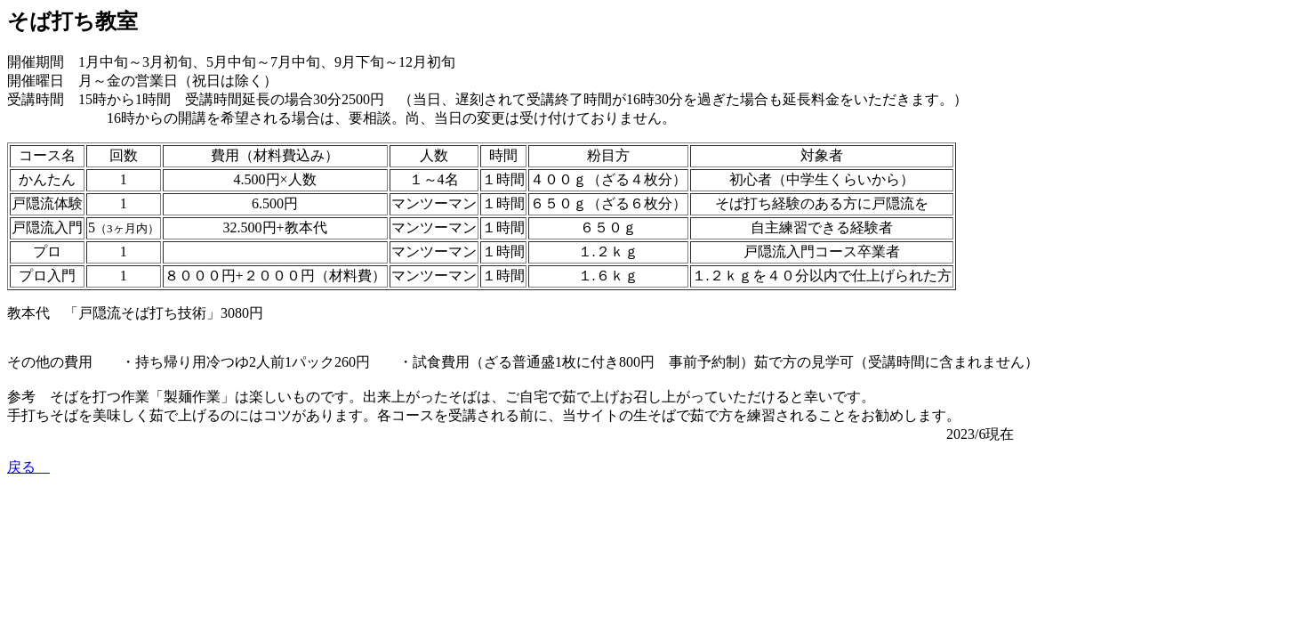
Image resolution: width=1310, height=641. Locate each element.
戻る (28, 467)
